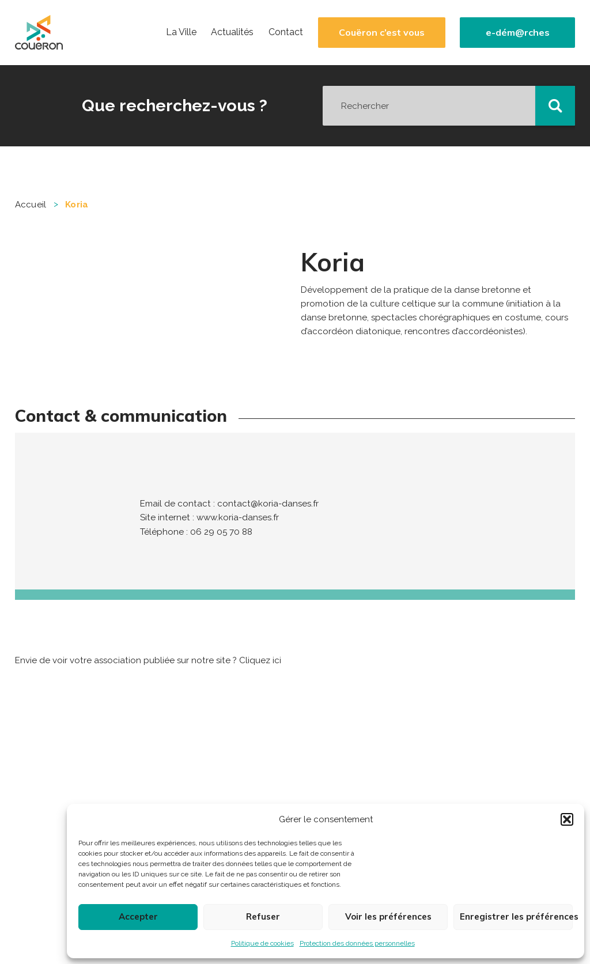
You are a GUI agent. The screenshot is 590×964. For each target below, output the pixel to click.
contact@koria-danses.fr (268, 503)
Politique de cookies (262, 943)
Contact (285, 32)
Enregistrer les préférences (516, 916)
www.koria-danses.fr (237, 517)
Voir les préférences (388, 916)
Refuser (263, 916)
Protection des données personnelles (357, 943)
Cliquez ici (260, 660)
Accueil (31, 204)
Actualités (232, 32)
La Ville (181, 32)
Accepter (138, 916)
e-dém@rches (518, 32)
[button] (567, 819)
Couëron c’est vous (382, 32)
